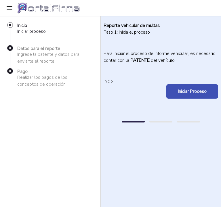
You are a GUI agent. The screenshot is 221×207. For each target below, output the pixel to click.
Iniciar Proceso (192, 91)
